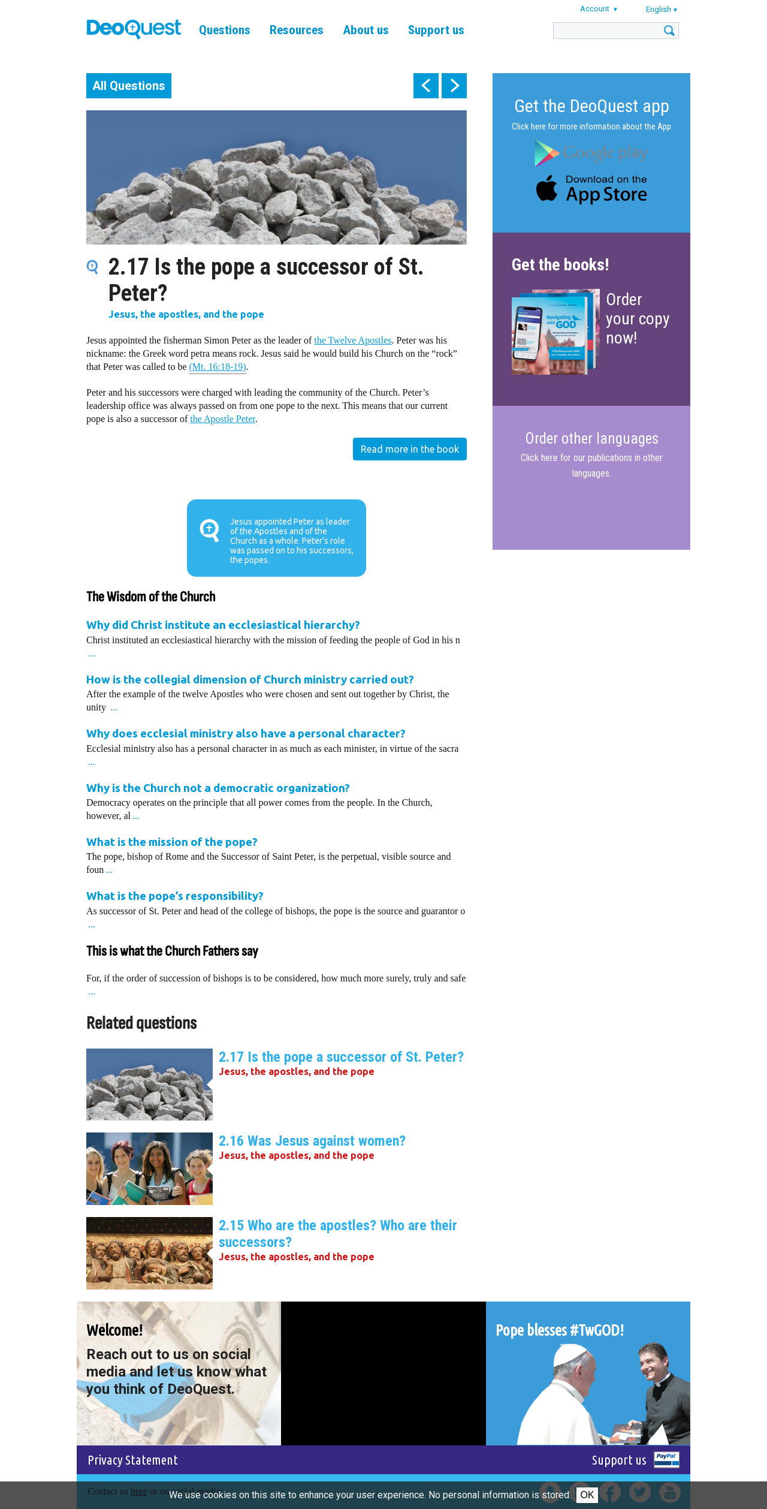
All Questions (128, 86)
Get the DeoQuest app (591, 105)
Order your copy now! (638, 319)
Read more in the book (410, 449)
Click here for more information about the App (591, 126)
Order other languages (592, 439)
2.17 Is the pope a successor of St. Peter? (341, 1057)
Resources (297, 30)
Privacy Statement (132, 1459)
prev (426, 85)
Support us (436, 30)
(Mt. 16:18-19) (217, 366)
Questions (224, 30)
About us (366, 30)
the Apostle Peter (222, 419)
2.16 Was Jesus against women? (312, 1140)
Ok (587, 1495)
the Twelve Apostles (352, 340)
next (454, 85)
